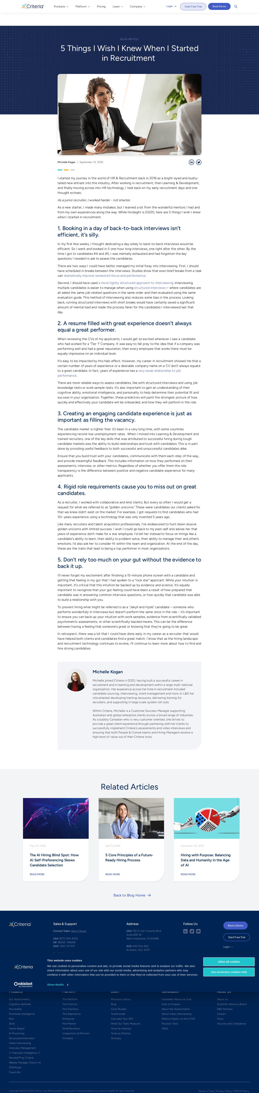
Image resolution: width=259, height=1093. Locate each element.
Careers (221, 1000)
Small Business (71, 1015)
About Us (222, 986)
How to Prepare (171, 991)
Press (220, 1005)
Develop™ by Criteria (21, 1044)
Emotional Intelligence (22, 1000)
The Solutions (70, 995)
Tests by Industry (121, 1015)
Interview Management (22, 1034)
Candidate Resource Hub (176, 986)
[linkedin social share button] (185, 919)
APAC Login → (231, 941)
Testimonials (118, 1000)
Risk (11, 1005)
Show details (55, 1085)
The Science (69, 991)
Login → (228, 933)
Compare (67, 1025)
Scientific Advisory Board (232, 991)
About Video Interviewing (176, 1000)
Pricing (101, 6)
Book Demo (219, 6)
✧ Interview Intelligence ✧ (24, 1039)
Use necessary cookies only (229, 1073)
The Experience (71, 1000)
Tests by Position (121, 1020)
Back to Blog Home (129, 882)
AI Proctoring (16, 1020)
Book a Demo (235, 912)
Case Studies (118, 995)
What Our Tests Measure (125, 1010)
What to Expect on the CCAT (179, 1005)
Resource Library (121, 986)
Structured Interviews (22, 1025)
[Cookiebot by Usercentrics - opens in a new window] (23, 1086)
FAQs (165, 1015)
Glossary (116, 1025)
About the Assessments (176, 995)
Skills (12, 1010)
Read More (37, 861)
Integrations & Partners (75, 1020)
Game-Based (16, 1015)
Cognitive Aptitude (20, 991)
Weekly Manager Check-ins (25, 1049)
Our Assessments (19, 986)
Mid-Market (69, 1010)
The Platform (69, 986)
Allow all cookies (229, 1063)
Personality (15, 995)
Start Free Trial (193, 6)
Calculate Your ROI (122, 1005)
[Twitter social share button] (192, 919)
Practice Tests (170, 1010)
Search (235, 6)
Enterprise (68, 1005)
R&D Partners (225, 995)
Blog (113, 991)
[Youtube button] (198, 919)
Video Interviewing (20, 1030)
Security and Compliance (231, 1010)
